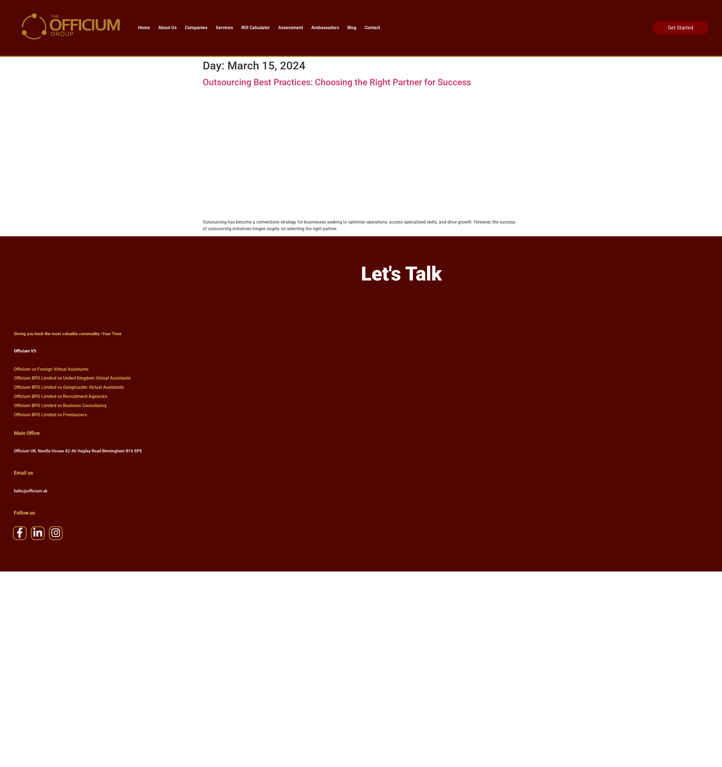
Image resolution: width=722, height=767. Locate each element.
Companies (196, 27)
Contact (372, 27)
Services (224, 27)
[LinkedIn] (38, 535)
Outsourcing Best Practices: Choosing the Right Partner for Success (337, 82)
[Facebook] (20, 535)
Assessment (290, 27)
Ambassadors (325, 27)
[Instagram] (56, 535)
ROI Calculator (255, 27)
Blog (351, 27)
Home (144, 27)
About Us (167, 27)
